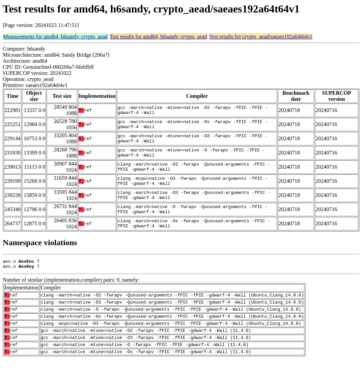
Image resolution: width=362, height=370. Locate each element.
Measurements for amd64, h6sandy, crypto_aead (55, 36)
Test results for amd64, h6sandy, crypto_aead (158, 36)
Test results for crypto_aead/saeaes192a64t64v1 (260, 36)
